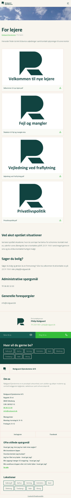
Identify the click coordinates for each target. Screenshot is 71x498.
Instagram (18, 434)
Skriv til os (17, 335)
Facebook (53, 434)
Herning (29, 351)
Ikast (49, 351)
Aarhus (19, 351)
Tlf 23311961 (36, 324)
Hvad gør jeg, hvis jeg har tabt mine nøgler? (19, 447)
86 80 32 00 (7, 407)
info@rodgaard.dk (10, 411)
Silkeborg (59, 351)
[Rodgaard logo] (7, 3)
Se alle (6, 467)
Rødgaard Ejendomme (9, 35)
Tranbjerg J (9, 356)
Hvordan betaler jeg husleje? (14, 453)
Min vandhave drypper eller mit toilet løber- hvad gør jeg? (25, 464)
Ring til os (53, 335)
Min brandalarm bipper (11, 450)
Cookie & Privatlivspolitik (35, 496)
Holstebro (39, 351)
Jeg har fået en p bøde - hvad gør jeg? (17, 457)
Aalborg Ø (8, 351)
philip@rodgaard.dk (48, 324)
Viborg (27, 356)
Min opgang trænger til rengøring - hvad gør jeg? (21, 460)
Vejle (19, 356)
